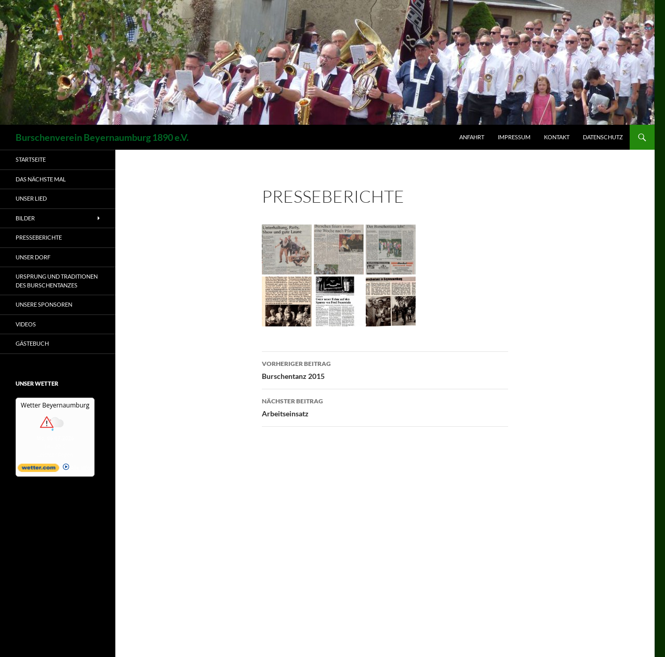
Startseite (31, 159)
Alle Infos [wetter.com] (77, 467)
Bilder (25, 218)
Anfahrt (471, 137)
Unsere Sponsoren (44, 304)
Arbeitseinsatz (385, 406)
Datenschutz (603, 137)
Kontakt (556, 137)
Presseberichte (39, 237)
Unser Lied (31, 198)
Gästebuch (32, 343)
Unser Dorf (33, 257)
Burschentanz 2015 (385, 369)
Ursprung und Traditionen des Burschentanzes (57, 280)
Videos (26, 324)
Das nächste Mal (41, 179)
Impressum (514, 137)
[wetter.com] (38, 470)
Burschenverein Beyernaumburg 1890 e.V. (102, 137)
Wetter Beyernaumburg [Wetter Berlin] (55, 405)
